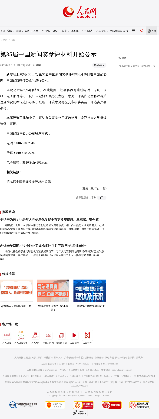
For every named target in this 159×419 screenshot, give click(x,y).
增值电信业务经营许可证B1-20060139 (62, 376)
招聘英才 (58, 357)
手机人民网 (48, 337)
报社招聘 (48, 357)
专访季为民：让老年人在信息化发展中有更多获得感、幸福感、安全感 (49, 219)
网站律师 (119, 357)
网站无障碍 (116, 30)
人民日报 (6, 337)
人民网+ (35, 337)
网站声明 (109, 357)
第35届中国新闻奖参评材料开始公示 (137, 66)
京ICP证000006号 (133, 382)
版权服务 (89, 357)
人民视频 (74, 337)
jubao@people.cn (110, 364)
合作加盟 (78, 357)
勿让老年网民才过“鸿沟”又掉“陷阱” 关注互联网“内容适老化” (43, 246)
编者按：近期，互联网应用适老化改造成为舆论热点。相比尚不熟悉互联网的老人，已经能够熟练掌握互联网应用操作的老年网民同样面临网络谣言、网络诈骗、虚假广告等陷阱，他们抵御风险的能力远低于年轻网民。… (52, 229)
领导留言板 (61, 337)
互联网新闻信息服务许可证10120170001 (22, 376)
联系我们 (140, 357)
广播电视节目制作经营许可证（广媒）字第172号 (108, 376)
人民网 (4, 40)
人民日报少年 (21, 337)
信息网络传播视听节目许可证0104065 (23, 382)
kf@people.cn (51, 370)
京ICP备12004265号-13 (145, 376)
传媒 (13, 40)
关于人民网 (37, 357)
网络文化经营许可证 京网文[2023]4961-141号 (65, 382)
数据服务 (99, 357)
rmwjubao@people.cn (122, 370)
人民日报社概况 (22, 357)
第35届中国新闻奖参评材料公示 (29, 182)
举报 (125, 30)
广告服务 (68, 357)
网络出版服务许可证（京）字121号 (106, 382)
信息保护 (129, 357)
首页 (2, 30)
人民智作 (87, 337)
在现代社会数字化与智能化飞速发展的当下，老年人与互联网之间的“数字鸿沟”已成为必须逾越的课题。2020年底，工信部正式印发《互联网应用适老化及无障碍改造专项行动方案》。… (52, 255)
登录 (153, 30)
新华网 (37, 65)
